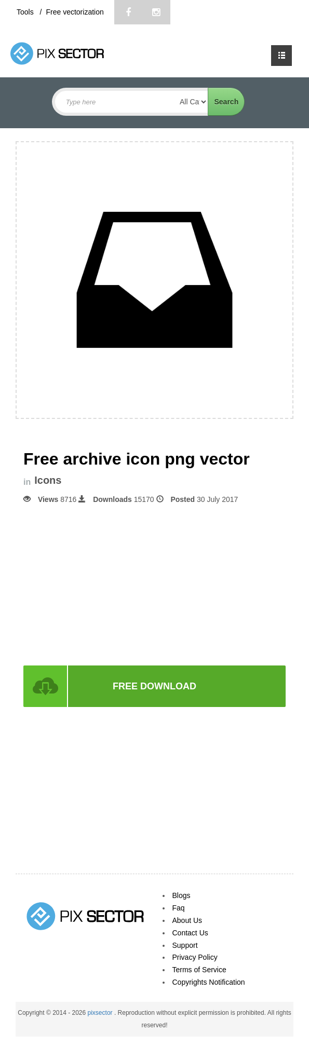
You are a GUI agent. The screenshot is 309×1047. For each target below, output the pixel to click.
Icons (47, 480)
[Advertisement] (155, 584)
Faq (178, 908)
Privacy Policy (195, 957)
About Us (187, 920)
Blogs (181, 895)
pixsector (101, 1012)
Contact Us (190, 933)
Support (185, 945)
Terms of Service (199, 970)
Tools (26, 12)
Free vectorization (74, 12)
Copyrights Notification (208, 982)
